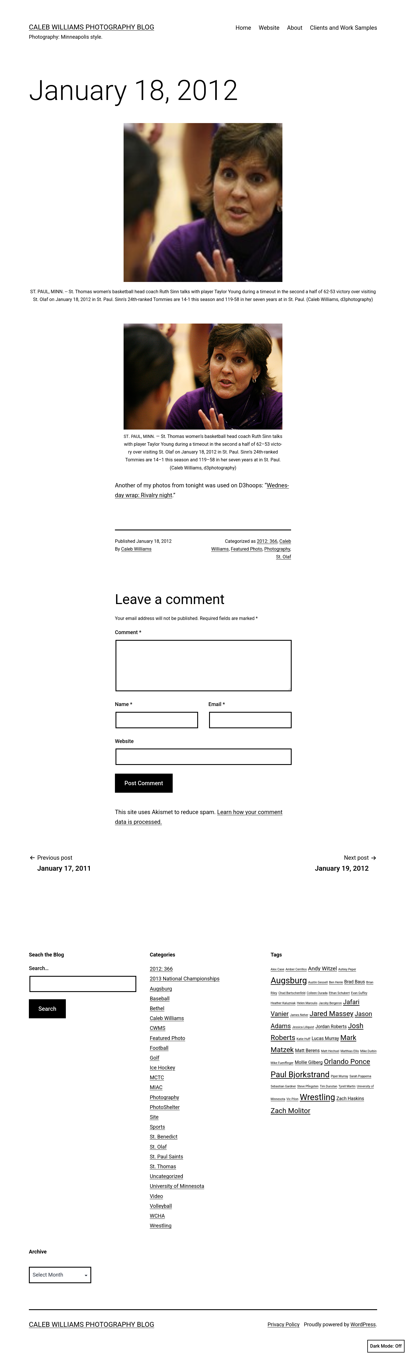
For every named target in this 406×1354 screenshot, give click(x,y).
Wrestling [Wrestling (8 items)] (317, 1097)
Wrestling (161, 1226)
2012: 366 (267, 541)
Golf (154, 1058)
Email (216, 704)
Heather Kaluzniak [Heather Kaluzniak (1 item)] (283, 1003)
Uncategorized (166, 1176)
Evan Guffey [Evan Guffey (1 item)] (359, 993)
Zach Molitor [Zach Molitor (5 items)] (290, 1110)
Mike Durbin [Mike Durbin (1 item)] (368, 1051)
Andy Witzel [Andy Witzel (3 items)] (322, 968)
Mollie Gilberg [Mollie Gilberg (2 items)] (309, 1062)
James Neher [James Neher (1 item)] (299, 1015)
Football (159, 1048)
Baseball (160, 998)
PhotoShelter (165, 1107)
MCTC (157, 1077)
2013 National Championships (185, 979)
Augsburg (161, 989)
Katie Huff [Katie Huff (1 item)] (303, 1039)
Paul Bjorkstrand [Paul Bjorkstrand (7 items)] (300, 1074)
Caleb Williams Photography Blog (91, 27)
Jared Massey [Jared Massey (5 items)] (331, 1013)
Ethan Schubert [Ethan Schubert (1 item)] (339, 993)
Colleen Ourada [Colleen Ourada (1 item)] (317, 993)
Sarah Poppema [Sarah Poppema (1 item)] (360, 1076)
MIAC (156, 1087)
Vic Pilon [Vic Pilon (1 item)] (292, 1099)
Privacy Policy (283, 1324)
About (294, 27)
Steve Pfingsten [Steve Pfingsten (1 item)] (308, 1086)
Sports (157, 1127)
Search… (39, 968)
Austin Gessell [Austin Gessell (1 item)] (318, 982)
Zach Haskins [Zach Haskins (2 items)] (350, 1098)
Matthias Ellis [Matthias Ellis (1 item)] (349, 1051)
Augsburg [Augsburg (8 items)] (289, 980)
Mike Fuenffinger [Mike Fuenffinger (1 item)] (282, 1063)
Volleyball (161, 1206)
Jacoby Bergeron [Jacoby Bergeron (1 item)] (330, 1003)
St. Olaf (283, 557)
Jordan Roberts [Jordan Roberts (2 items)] (331, 1026)
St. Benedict (164, 1137)
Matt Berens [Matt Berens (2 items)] (307, 1050)
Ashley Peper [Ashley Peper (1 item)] (347, 969)
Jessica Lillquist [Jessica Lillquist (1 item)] (303, 1027)
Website (269, 27)
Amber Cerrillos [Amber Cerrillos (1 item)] (296, 969)
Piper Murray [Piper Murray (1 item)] (339, 1076)
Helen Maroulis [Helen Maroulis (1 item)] (307, 1003)
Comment (128, 632)
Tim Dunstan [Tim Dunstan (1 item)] (328, 1086)
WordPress (363, 1324)
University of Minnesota (177, 1186)
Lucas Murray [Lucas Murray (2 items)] (325, 1038)
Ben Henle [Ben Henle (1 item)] (336, 982)
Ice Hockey (162, 1068)
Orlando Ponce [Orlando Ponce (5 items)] (347, 1061)
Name (123, 704)
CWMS (157, 1028)
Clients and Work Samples (343, 27)
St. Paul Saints (166, 1157)
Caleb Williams (136, 549)
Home (243, 27)
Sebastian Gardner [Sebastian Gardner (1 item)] (283, 1086)
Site (154, 1117)
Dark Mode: (386, 1346)
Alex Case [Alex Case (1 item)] (277, 969)
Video (156, 1196)
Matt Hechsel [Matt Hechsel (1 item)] (330, 1051)
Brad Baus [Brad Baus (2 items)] (354, 982)
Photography (277, 549)
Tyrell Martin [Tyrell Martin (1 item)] (346, 1086)
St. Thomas (163, 1166)
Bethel (157, 1008)
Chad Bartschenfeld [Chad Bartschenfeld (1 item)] (291, 993)
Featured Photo (246, 549)
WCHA (157, 1216)
